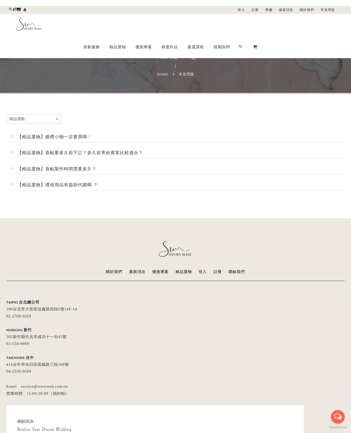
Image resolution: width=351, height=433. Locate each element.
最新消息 (286, 10)
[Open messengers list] (338, 417)
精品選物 (196, 25)
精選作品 (248, 25)
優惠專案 (222, 25)
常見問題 (328, 10)
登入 (241, 10)
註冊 (255, 10)
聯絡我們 (237, 272)
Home (162, 74)
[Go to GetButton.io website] (338, 427)
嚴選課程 (274, 25)
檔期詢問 (300, 25)
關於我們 (307, 10)
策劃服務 (170, 25)
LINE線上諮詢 (241, 350)
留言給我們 (203, 350)
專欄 (268, 10)
